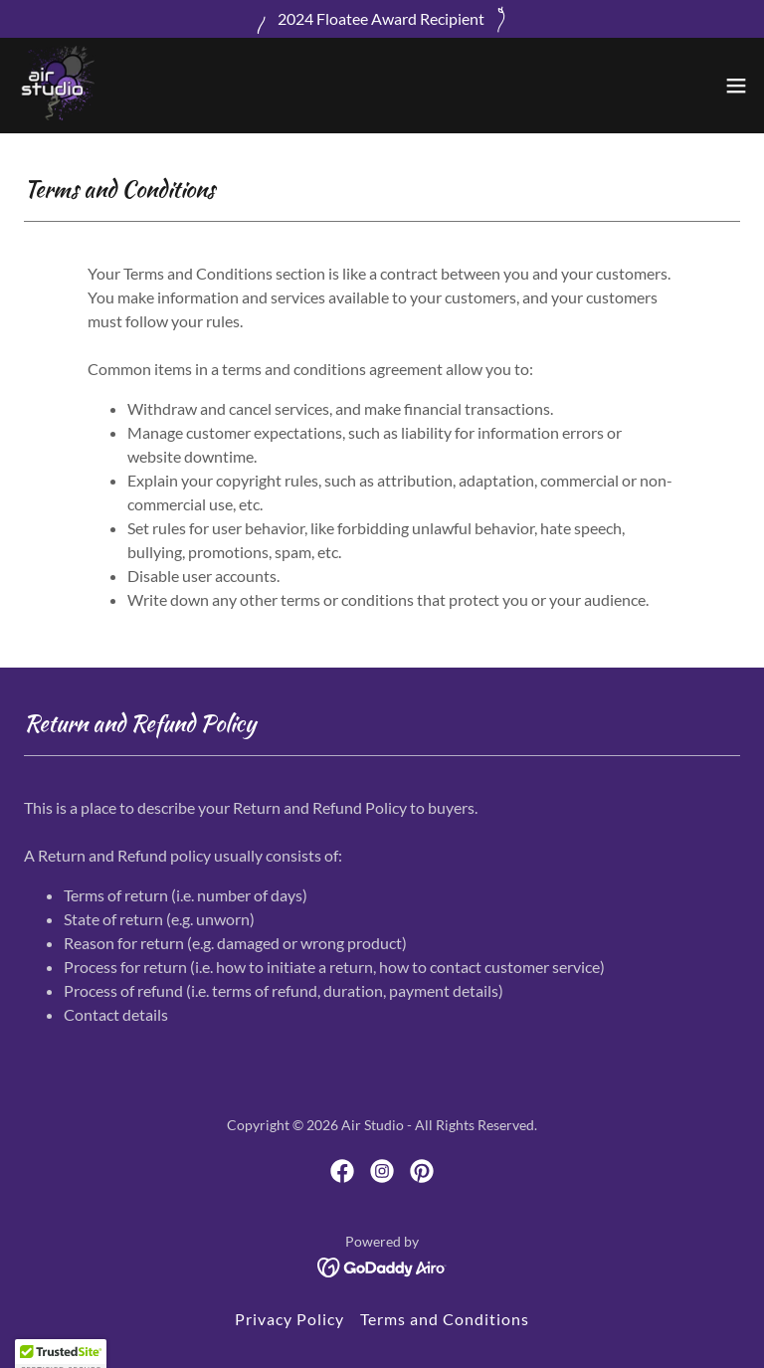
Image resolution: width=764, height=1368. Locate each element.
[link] (56, 85)
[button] (736, 85)
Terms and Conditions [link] (444, 1318)
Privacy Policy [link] (289, 1318)
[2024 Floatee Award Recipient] (382, 19)
